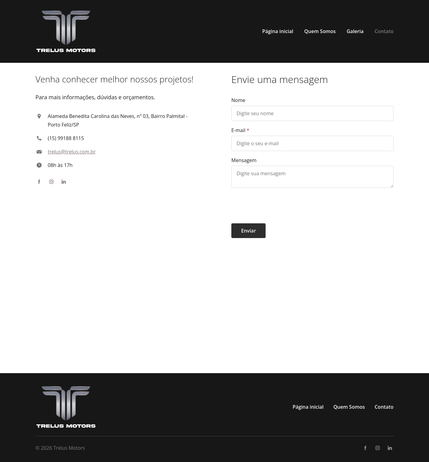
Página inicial (308, 406)
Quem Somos (349, 406)
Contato (384, 406)
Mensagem (243, 160)
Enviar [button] (248, 230)
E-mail (238, 130)
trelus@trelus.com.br (72, 151)
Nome (238, 100)
